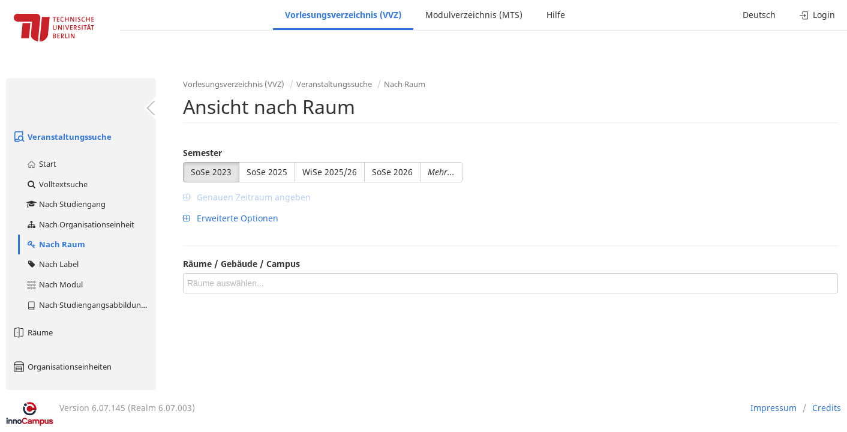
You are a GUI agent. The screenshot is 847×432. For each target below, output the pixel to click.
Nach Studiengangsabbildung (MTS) (91, 304)
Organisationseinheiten (62, 366)
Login (817, 14)
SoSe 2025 (267, 172)
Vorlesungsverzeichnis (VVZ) (343, 14)
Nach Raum (55, 244)
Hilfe (555, 14)
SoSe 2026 (392, 172)
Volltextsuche (57, 184)
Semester (202, 152)
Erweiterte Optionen (230, 218)
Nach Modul (54, 284)
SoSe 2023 (211, 172)
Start (41, 163)
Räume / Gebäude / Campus (241, 263)
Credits (826, 407)
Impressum (773, 407)
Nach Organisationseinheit (80, 224)
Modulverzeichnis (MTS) (473, 14)
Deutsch (759, 14)
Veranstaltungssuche (62, 136)
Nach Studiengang (66, 204)
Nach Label (52, 264)
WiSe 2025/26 (329, 172)
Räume (32, 332)
